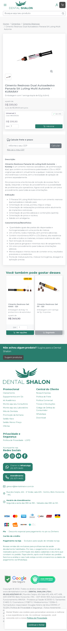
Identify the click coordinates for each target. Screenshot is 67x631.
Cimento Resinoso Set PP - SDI (47, 305)
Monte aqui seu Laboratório (15, 408)
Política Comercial (44, 400)
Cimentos (15, 24)
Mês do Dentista (10, 411)
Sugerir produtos (13, 357)
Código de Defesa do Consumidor (45, 409)
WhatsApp (41, 414)
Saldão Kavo (8, 419)
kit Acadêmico (9, 400)
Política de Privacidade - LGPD (16, 440)
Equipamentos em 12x (13, 397)
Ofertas (6, 426)
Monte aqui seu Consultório (15, 404)
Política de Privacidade (37, 618)
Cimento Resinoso (31, 24)
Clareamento (9, 393)
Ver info (57, 114)
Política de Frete (43, 397)
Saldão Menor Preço (12, 422)
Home (6, 24)
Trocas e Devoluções (45, 404)
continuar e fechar (36, 625)
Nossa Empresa (43, 393)
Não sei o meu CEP (15, 150)
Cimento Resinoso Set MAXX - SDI (18, 305)
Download (41, 418)
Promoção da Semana (13, 415)
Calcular (56, 146)
